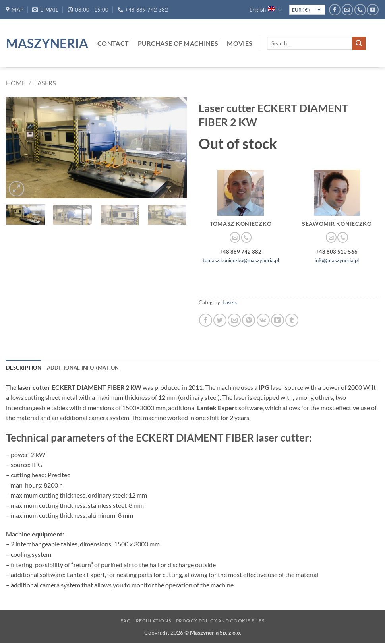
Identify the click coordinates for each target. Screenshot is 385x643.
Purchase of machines (178, 43)
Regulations (153, 621)
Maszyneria (45, 43)
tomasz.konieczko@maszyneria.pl (241, 260)
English (265, 10)
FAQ (125, 621)
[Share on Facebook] (205, 320)
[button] (16, 189)
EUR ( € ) (301, 10)
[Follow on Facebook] (335, 9)
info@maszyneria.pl (337, 260)
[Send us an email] (347, 9)
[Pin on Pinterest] (248, 320)
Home (15, 83)
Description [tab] (23, 367)
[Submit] (359, 43)
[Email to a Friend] (234, 320)
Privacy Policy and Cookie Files (220, 621)
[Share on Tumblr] (291, 320)
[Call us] (360, 9)
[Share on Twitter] (219, 320)
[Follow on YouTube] (372, 9)
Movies (239, 43)
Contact (113, 43)
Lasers (45, 83)
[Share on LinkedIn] (277, 320)
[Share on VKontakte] (263, 320)
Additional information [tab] (83, 367)
